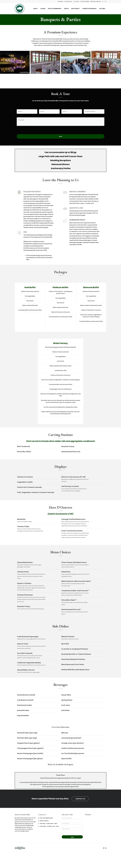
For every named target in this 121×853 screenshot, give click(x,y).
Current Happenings (89, 8)
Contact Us (80, 799)
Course (42, 8)
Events (66, 8)
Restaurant (75, 8)
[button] (2, 70)
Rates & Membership (54, 8)
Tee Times (102, 8)
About (35, 8)
